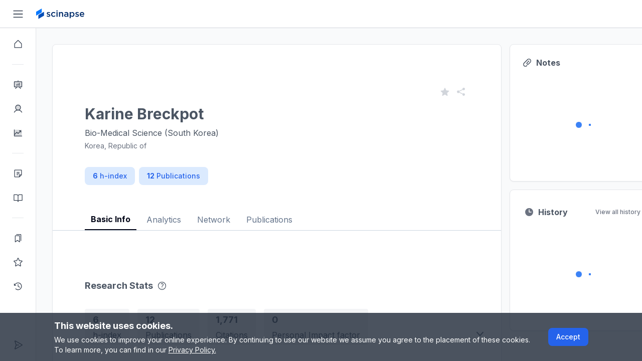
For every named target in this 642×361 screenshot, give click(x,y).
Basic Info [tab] (110, 219)
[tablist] (277, 212)
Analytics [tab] (163, 220)
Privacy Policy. (192, 349)
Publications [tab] (269, 220)
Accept (568, 336)
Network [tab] (213, 220)
